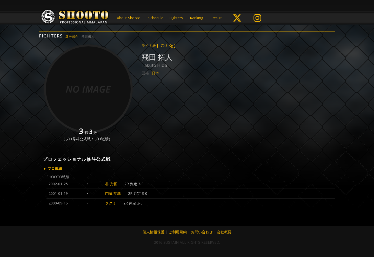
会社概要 (224, 231)
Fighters (176, 17)
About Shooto (129, 17)
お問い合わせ (202, 231)
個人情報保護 (153, 231)
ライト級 (158, 45)
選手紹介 (72, 36)
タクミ (110, 203)
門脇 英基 (113, 193)
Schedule (155, 17)
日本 (155, 72)
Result (216, 17)
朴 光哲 (111, 183)
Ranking (196, 17)
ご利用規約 (178, 231)
